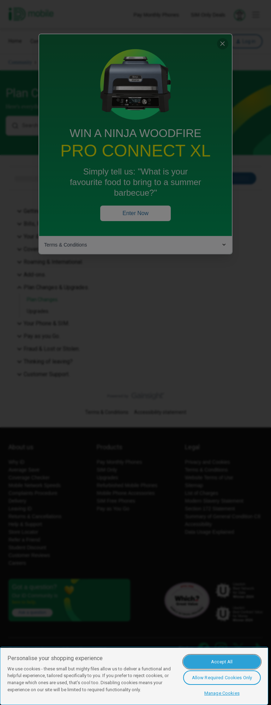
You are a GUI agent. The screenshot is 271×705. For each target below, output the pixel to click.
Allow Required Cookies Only (222, 677)
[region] (134, 676)
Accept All (222, 661)
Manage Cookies (222, 693)
